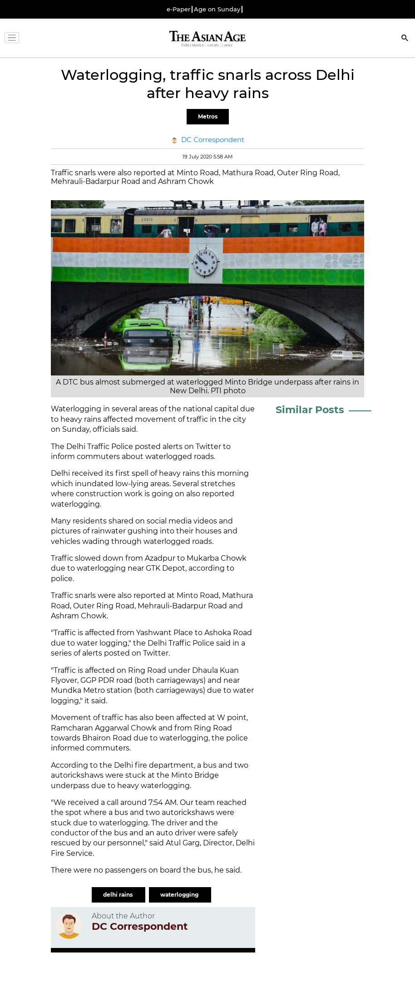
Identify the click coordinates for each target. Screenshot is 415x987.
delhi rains (118, 894)
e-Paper (178, 9)
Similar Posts (310, 410)
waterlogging (180, 894)
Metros (207, 116)
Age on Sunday (217, 9)
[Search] (405, 39)
